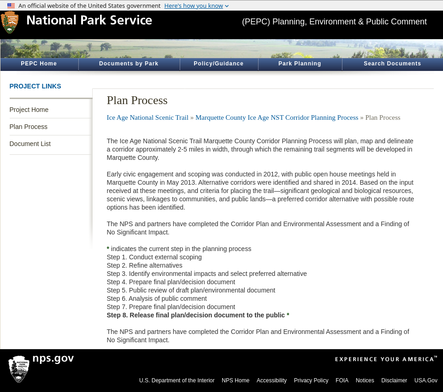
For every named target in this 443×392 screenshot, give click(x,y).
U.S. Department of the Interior (176, 380)
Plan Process (28, 126)
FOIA (342, 380)
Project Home (29, 109)
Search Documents (392, 63)
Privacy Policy (311, 380)
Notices (365, 380)
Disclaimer (394, 380)
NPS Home (235, 380)
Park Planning (299, 63)
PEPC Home (39, 63)
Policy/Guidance (218, 63)
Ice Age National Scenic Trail (148, 117)
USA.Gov (425, 380)
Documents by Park (129, 63)
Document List (30, 143)
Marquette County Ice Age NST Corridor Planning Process (276, 117)
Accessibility (272, 380)
